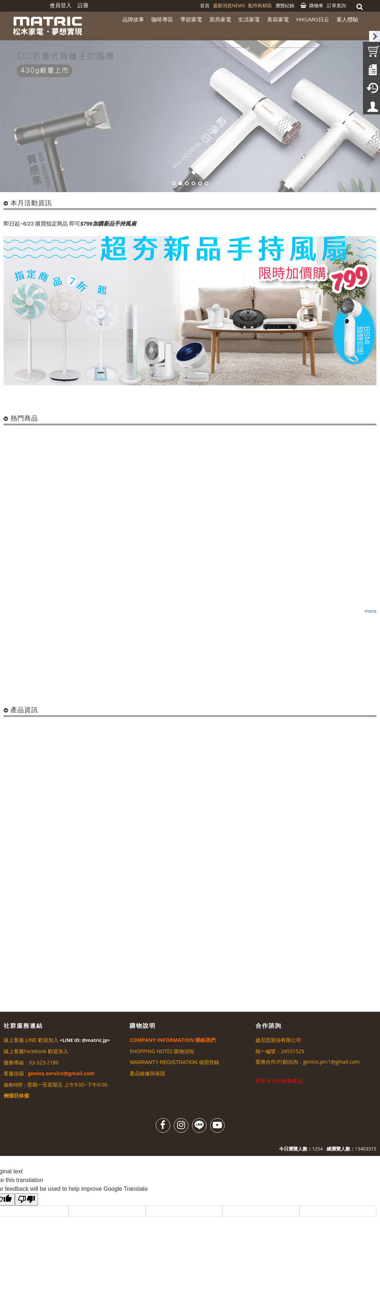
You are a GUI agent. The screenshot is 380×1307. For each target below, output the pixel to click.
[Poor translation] (26, 1199)
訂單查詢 (336, 5)
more (370, 610)
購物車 (316, 5)
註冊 (83, 5)
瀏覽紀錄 (284, 5)
